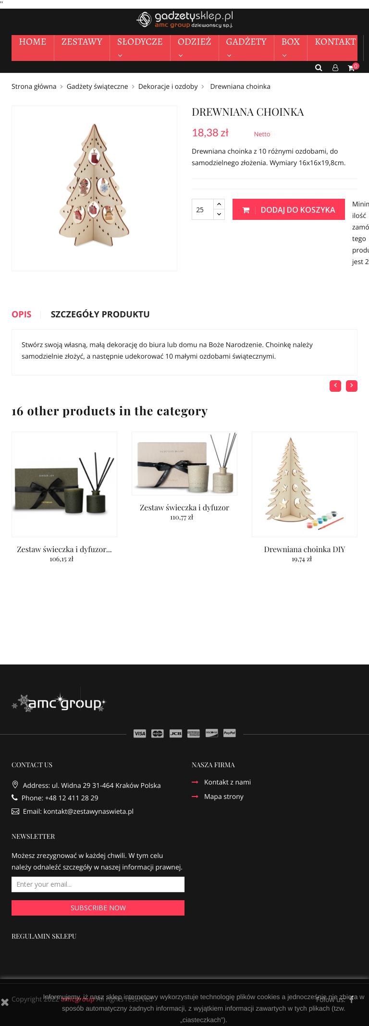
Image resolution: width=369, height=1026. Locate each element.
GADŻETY (246, 41)
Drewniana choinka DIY (304, 549)
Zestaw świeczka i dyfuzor (184, 508)
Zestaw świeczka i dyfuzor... (64, 549)
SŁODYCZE (140, 41)
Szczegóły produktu (100, 315)
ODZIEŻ (194, 41)
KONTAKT (335, 41)
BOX (291, 41)
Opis (22, 315)
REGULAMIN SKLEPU (44, 937)
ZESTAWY (82, 41)
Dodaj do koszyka (288, 210)
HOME (33, 41)
